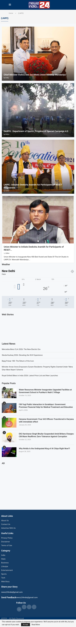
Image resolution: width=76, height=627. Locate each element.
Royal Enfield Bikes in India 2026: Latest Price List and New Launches (30, 375)
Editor (7, 134)
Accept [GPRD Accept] (25, 625)
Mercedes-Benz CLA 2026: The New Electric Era (21, 349)
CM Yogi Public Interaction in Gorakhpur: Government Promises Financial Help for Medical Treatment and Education (46, 405)
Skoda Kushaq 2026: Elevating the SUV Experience (22, 355)
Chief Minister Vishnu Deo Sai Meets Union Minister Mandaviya (35, 74)
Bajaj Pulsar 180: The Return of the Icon (18, 361)
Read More (36, 624)
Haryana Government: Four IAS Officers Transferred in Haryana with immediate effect (46, 420)
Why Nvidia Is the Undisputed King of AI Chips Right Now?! (44, 448)
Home (11, 13)
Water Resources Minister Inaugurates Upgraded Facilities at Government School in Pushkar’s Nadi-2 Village (45, 391)
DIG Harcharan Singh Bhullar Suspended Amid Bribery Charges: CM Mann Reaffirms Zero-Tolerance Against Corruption (46, 435)
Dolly (7, 78)
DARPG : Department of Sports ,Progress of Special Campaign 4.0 (36, 131)
